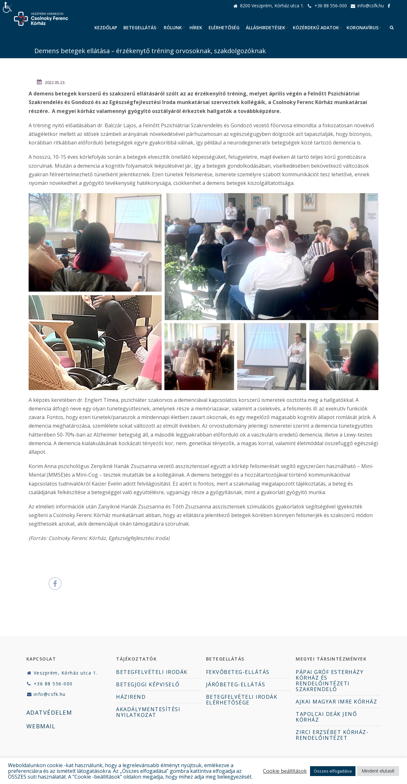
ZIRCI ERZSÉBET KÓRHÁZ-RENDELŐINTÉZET (332, 735)
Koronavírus (362, 27)
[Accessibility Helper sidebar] (7, 7)
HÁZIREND (131, 696)
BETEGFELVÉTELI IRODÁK (152, 672)
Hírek (196, 27)
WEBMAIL (41, 726)
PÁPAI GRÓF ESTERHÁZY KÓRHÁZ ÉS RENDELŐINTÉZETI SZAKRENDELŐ (329, 680)
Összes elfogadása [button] (333, 771)
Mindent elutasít (378, 771)
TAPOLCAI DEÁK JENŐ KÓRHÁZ (326, 716)
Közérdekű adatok (316, 27)
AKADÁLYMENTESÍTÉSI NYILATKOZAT (148, 712)
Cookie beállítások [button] (285, 771)
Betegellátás (139, 27)
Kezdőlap (105, 27)
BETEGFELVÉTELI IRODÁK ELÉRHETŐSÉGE (242, 699)
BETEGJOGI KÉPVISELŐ (148, 684)
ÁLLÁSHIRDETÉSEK (265, 27)
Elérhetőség (224, 27)
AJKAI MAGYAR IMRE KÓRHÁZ (336, 701)
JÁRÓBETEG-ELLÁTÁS (236, 684)
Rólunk (173, 27)
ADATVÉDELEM (49, 712)
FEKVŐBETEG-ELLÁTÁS (238, 672)
